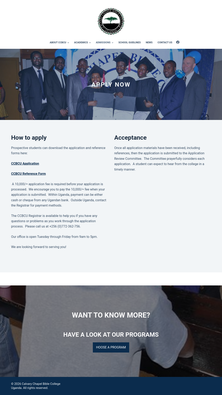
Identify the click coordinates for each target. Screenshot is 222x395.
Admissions (105, 43)
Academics (83, 43)
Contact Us (165, 42)
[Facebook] (177, 42)
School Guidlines (129, 42)
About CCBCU (60, 43)
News (149, 42)
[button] (68, 43)
